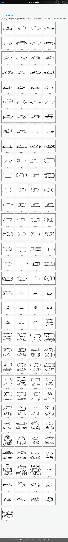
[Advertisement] (34, 8)
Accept (48, 539)
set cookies (44, 539)
